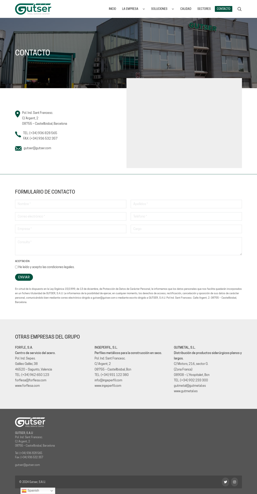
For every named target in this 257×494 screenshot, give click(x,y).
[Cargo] (186, 229)
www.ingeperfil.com (108, 386)
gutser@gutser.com (37, 148)
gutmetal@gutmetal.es (190, 386)
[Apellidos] (186, 204)
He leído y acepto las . (46, 267)
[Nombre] (70, 204)
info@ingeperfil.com (108, 380)
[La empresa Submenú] (143, 9)
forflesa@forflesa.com (30, 380)
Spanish (30, 490)
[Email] (70, 216)
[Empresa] (70, 229)
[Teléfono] (186, 216)
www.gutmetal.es (186, 391)
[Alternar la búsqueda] (239, 9)
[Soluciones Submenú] (172, 9)
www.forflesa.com (27, 386)
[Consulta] (128, 246)
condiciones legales (60, 267)
